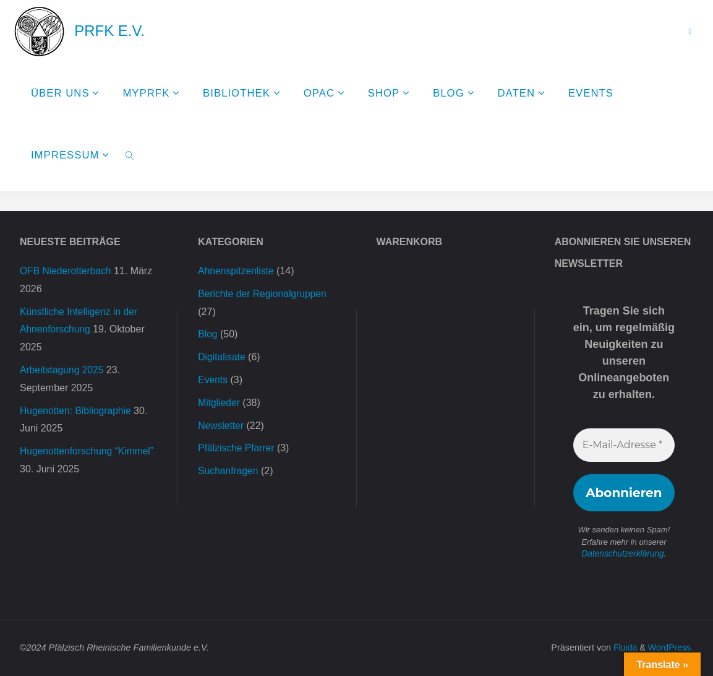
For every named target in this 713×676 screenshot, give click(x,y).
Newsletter (221, 425)
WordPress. (670, 647)
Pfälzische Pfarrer (237, 448)
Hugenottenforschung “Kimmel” (88, 451)
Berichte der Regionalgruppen (264, 293)
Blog (208, 334)
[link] (129, 155)
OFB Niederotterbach (66, 271)
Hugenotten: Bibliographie (77, 410)
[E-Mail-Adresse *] (624, 445)
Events (213, 380)
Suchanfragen (229, 471)
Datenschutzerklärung (623, 553)
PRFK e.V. (109, 30)
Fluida (622, 647)
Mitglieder (219, 402)
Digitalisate (222, 357)
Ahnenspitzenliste (236, 271)
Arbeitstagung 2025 (63, 370)
